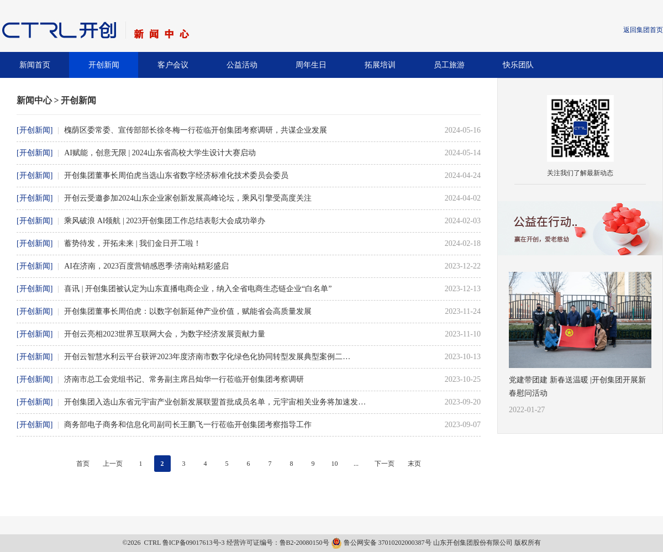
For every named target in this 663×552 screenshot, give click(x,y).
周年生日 (311, 65)
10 (335, 463)
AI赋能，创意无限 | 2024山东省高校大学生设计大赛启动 (160, 153)
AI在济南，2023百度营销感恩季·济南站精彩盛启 (146, 266)
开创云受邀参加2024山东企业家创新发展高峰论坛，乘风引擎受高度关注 (188, 198)
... (356, 463)
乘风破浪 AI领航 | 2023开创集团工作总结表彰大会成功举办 (164, 221)
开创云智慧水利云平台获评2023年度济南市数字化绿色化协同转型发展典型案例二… (207, 357)
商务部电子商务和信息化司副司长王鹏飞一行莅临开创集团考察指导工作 (188, 424)
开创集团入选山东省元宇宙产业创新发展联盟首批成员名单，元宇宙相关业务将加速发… (215, 402)
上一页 (113, 463)
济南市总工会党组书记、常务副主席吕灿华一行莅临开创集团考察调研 (184, 379)
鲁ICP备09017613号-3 (193, 542)
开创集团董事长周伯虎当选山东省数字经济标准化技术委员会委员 (176, 175)
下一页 (384, 463)
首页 (83, 463)
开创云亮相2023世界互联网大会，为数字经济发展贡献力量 (164, 334)
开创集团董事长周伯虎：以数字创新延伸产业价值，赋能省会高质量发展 (188, 311)
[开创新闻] (34, 130)
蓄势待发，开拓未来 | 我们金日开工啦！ (132, 243)
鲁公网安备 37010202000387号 (382, 542)
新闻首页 (34, 65)
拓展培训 (380, 65)
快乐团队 (518, 65)
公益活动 (242, 65)
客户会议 (172, 65)
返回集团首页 (643, 30)
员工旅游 (449, 65)
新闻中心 (34, 100)
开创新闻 (103, 65)
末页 (414, 463)
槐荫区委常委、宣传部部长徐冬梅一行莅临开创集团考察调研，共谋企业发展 (195, 130)
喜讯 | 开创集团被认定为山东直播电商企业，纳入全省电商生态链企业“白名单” (198, 289)
